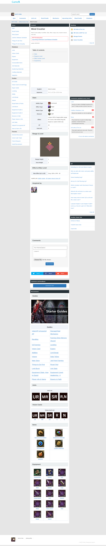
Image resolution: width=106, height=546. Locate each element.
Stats (35, 54)
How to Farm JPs (17, 128)
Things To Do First (17, 40)
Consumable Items (17, 62)
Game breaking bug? (76, 177)
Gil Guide (14, 81)
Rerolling (35, 340)
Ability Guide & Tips (23, 21)
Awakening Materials (17, 69)
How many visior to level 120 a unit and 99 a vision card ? (81, 198)
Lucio (72, 101)
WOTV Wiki (18, 14)
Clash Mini (74, 228)
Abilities (35, 354)
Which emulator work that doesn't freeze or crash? (82, 186)
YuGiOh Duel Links (76, 224)
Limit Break (54, 354)
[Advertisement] (53, 8)
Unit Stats (53, 369)
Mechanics (56, 18)
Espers (52, 350)
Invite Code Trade (17, 138)
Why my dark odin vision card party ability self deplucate (82, 172)
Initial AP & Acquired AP (18, 125)
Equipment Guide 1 (17, 109)
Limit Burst (36, 369)
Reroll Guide (44, 18)
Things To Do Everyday (18, 44)
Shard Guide (78, 18)
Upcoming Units (67, 18)
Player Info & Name (39, 380)
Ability (13, 94)
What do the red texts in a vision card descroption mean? (81, 192)
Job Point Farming (57, 362)
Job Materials (15, 66)
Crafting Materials (17, 72)
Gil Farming (36, 346)
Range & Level (38, 56)
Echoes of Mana (75, 220)
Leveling (53, 346)
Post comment (50, 264)
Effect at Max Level (39, 58)
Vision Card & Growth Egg (19, 84)
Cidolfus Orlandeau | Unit (77, 110)
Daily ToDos (54, 358)
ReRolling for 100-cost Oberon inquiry (81, 167)
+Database (89, 18)
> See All (91, 43)
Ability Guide (41, 178)
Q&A (14, 18)
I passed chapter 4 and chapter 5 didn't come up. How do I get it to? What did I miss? (81, 206)
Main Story (36, 362)
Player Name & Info (17, 119)
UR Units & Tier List (76, 127)
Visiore (34, 358)
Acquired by (37, 60)
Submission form (49, 286)
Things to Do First (38, 365)
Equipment (15, 59)
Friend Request (16, 141)
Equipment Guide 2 (17, 113)
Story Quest (15, 34)
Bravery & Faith (56, 380)
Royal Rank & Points (17, 103)
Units (13, 50)
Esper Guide (15, 88)
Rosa (72, 117)
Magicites (14, 75)
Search (92, 14)
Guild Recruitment (17, 144)
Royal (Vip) (54, 365)
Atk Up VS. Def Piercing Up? (79, 181)
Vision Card (36, 350)
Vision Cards (15, 53)
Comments (22, 18)
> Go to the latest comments (86, 136)
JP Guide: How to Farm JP (53, 178)
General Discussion (17, 134)
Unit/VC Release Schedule (19, 37)
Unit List (33, 18)
